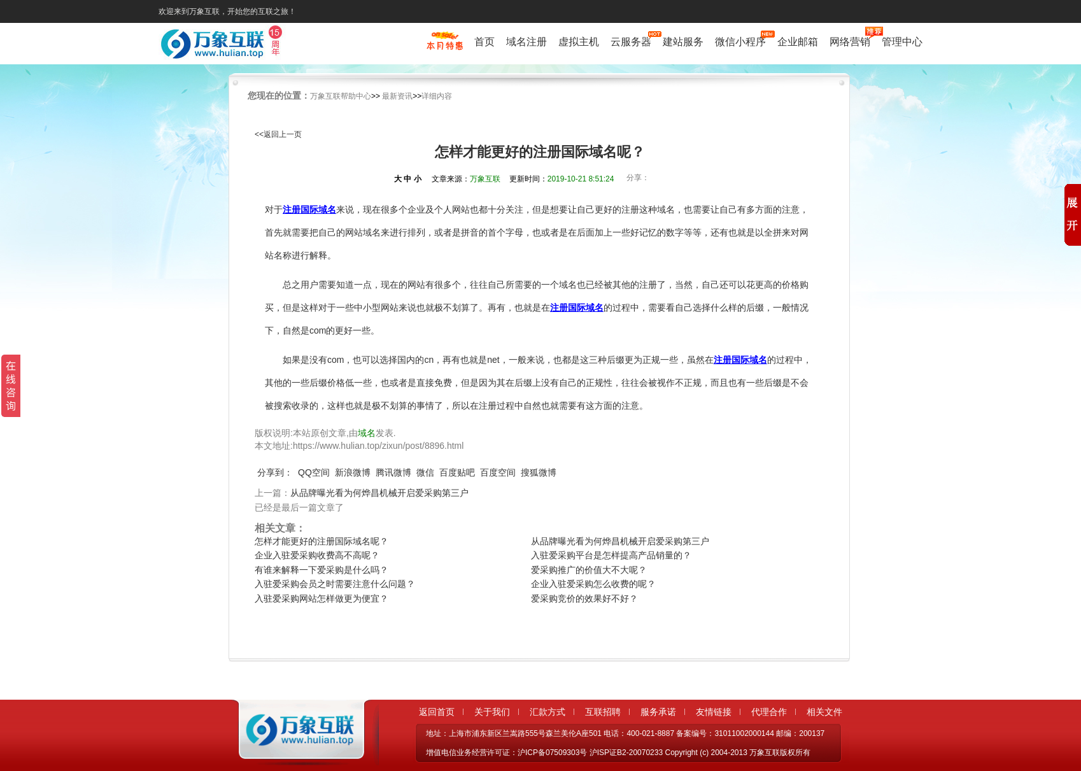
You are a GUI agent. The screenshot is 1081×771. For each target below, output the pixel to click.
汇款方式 (547, 712)
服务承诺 (658, 712)
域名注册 (526, 41)
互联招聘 (603, 712)
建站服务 (683, 41)
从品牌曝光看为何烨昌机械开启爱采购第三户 (379, 493)
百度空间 (498, 472)
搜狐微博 (538, 472)
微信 (425, 472)
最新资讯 (397, 96)
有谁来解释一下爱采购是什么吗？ (321, 570)
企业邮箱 (797, 41)
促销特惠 (445, 46)
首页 (484, 41)
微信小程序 (740, 41)
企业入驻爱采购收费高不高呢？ (317, 555)
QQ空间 (314, 472)
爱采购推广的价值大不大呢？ (589, 570)
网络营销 (850, 41)
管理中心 (902, 41)
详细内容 (436, 96)
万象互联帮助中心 (340, 96)
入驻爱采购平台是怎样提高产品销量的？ (611, 555)
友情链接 (713, 712)
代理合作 (769, 712)
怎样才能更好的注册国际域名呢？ (321, 541)
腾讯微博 (393, 472)
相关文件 (824, 712)
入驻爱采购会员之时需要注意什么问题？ (335, 584)
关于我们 (492, 712)
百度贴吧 (457, 472)
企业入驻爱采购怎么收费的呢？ (593, 584)
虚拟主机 (578, 41)
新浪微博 (353, 472)
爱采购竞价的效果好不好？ (584, 598)
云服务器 (631, 41)
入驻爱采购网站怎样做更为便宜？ (321, 598)
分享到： (275, 472)
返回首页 (437, 712)
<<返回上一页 (278, 134)
